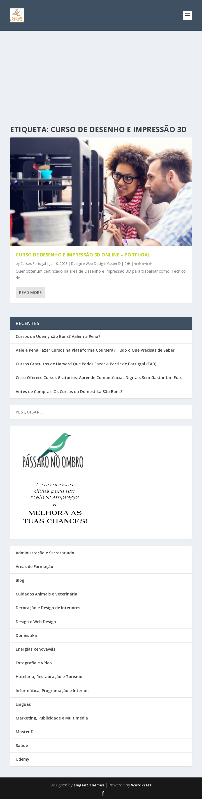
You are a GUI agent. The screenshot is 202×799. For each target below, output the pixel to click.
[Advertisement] (101, 73)
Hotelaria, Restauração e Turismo (49, 676)
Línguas (23, 704)
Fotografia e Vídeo (34, 662)
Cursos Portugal (33, 263)
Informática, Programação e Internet (52, 690)
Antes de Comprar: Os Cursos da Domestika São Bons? (69, 391)
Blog (20, 580)
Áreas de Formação (34, 566)
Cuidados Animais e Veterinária (46, 594)
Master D (113, 263)
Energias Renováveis (35, 649)
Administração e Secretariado (45, 552)
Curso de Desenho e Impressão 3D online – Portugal (83, 255)
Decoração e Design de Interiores (48, 607)
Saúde (22, 745)
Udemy (22, 759)
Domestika (26, 635)
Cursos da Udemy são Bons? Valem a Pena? (58, 336)
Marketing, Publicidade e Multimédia (52, 718)
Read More (30, 292)
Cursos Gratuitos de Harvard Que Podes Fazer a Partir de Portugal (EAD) (86, 363)
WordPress (141, 785)
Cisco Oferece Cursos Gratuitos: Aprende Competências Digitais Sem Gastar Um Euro (99, 377)
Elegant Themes (89, 785)
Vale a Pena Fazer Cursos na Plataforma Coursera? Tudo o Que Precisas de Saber (95, 350)
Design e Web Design (88, 263)
